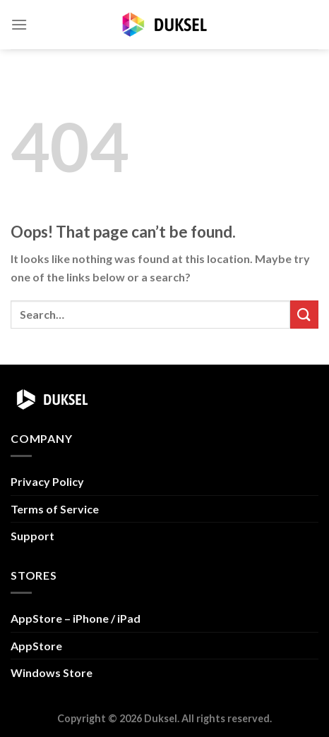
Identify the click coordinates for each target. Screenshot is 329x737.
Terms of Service (55, 509)
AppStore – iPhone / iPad (75, 618)
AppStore (36, 645)
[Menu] (19, 24)
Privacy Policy (47, 481)
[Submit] (304, 314)
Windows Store (51, 672)
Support (32, 535)
